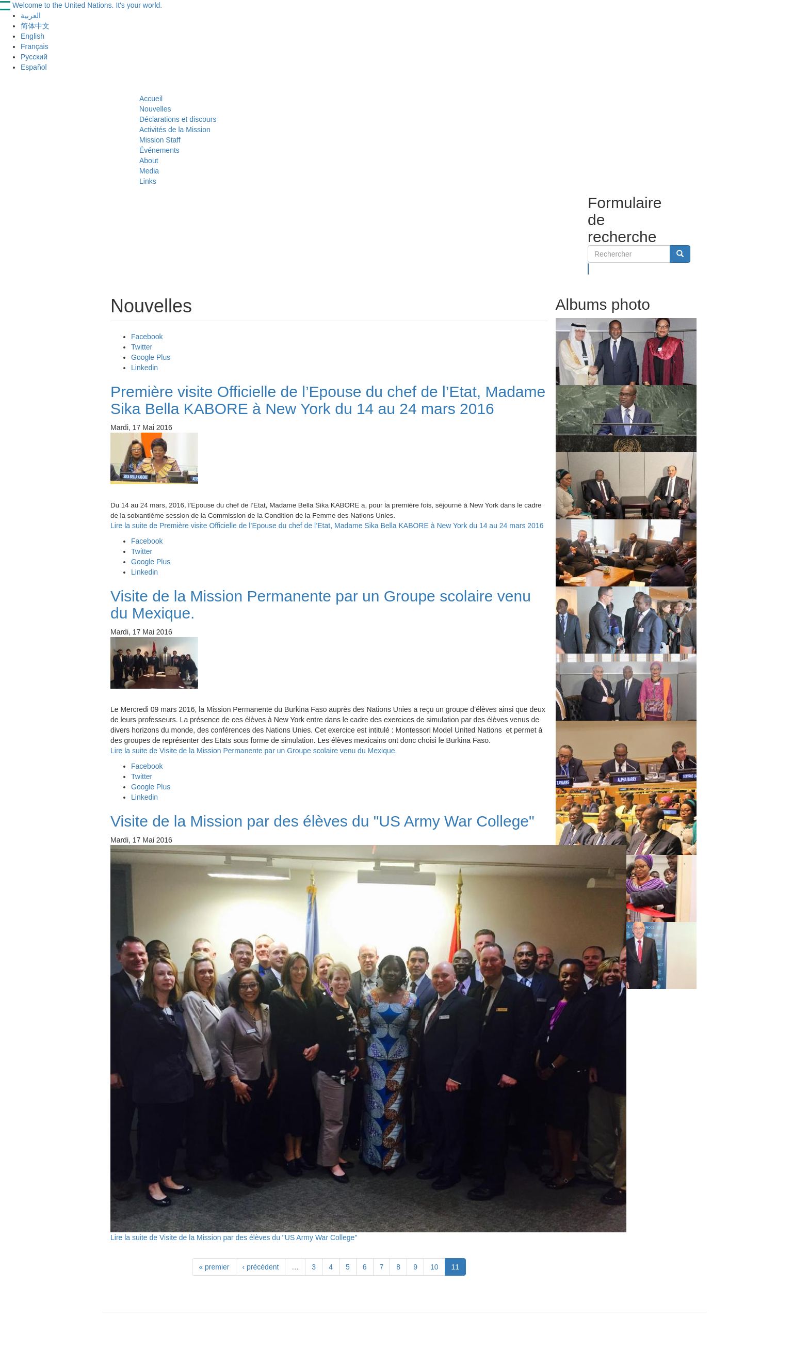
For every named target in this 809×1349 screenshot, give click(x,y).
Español (34, 67)
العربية (31, 15)
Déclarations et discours (177, 119)
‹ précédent (260, 1267)
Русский (34, 57)
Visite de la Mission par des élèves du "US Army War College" (322, 821)
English (32, 36)
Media (149, 171)
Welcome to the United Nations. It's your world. (87, 5)
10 (434, 1267)
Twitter (141, 347)
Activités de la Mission (175, 129)
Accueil (151, 98)
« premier (214, 1267)
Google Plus (150, 357)
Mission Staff (160, 140)
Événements (159, 150)
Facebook (147, 336)
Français (34, 46)
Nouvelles (155, 109)
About (148, 160)
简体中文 (35, 26)
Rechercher (588, 269)
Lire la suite (326, 525)
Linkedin (144, 367)
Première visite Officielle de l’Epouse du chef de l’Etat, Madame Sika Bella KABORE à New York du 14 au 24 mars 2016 (327, 400)
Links (147, 181)
